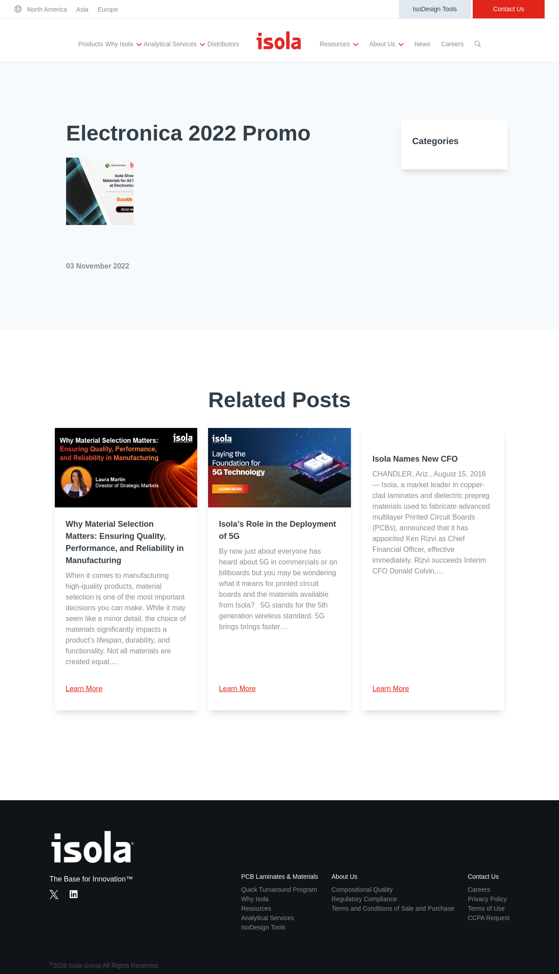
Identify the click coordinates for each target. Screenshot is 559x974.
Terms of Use (486, 908)
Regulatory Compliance (364, 899)
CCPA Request (489, 917)
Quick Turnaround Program (279, 889)
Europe (108, 9)
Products (90, 44)
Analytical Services (174, 44)
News (422, 44)
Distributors (224, 44)
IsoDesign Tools (435, 9)
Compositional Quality (362, 889)
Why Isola (123, 44)
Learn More (84, 688)
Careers (452, 44)
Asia (82, 9)
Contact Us (508, 9)
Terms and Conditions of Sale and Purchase (393, 908)
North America (47, 9)
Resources (339, 44)
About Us (386, 44)
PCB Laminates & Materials (279, 876)
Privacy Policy (487, 899)
